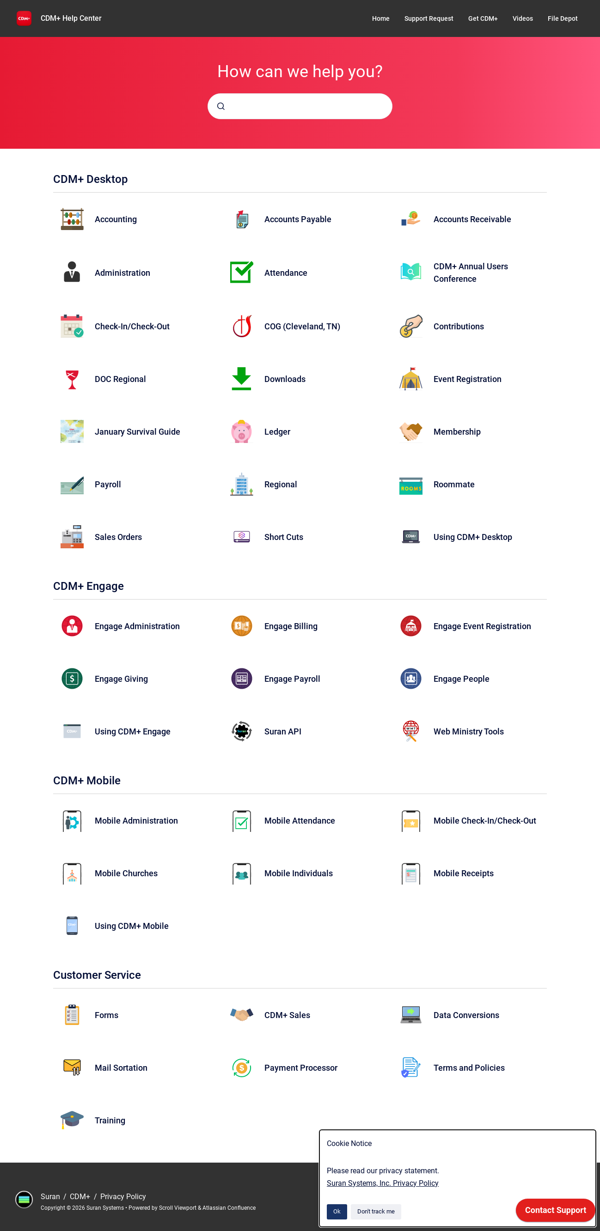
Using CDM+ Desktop (473, 537)
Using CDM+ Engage (133, 731)
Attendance (285, 273)
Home (381, 18)
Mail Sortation (121, 1068)
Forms (106, 1015)
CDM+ (81, 1196)
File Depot (563, 18)
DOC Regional (120, 379)
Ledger (277, 432)
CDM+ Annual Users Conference (471, 272)
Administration (122, 273)
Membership (457, 432)
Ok (337, 1211)
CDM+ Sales (287, 1015)
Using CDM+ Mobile (132, 926)
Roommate (454, 484)
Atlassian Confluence (229, 1208)
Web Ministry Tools (469, 731)
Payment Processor (300, 1068)
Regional (280, 484)
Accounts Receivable (472, 219)
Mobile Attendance (299, 820)
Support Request (428, 18)
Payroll (108, 484)
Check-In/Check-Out (132, 326)
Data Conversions (466, 1015)
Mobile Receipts (464, 873)
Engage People (462, 679)
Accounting (116, 219)
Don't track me (376, 1211)
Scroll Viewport (178, 1208)
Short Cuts (283, 537)
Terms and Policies (469, 1068)
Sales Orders (118, 537)
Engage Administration (137, 626)
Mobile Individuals (298, 873)
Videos (523, 18)
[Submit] (221, 106)
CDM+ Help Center (71, 18)
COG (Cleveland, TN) (302, 326)
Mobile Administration (136, 820)
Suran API (282, 731)
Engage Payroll (292, 679)
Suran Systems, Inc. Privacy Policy (383, 1183)
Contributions (459, 326)
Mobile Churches (126, 873)
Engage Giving (121, 679)
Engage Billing (291, 626)
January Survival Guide (137, 432)
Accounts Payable (297, 219)
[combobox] (300, 106)
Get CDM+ (483, 18)
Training (110, 1120)
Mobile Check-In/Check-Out (485, 820)
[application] (555, 1212)
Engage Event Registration (482, 626)
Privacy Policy (123, 1196)
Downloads (285, 379)
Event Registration (468, 379)
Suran (51, 1196)
